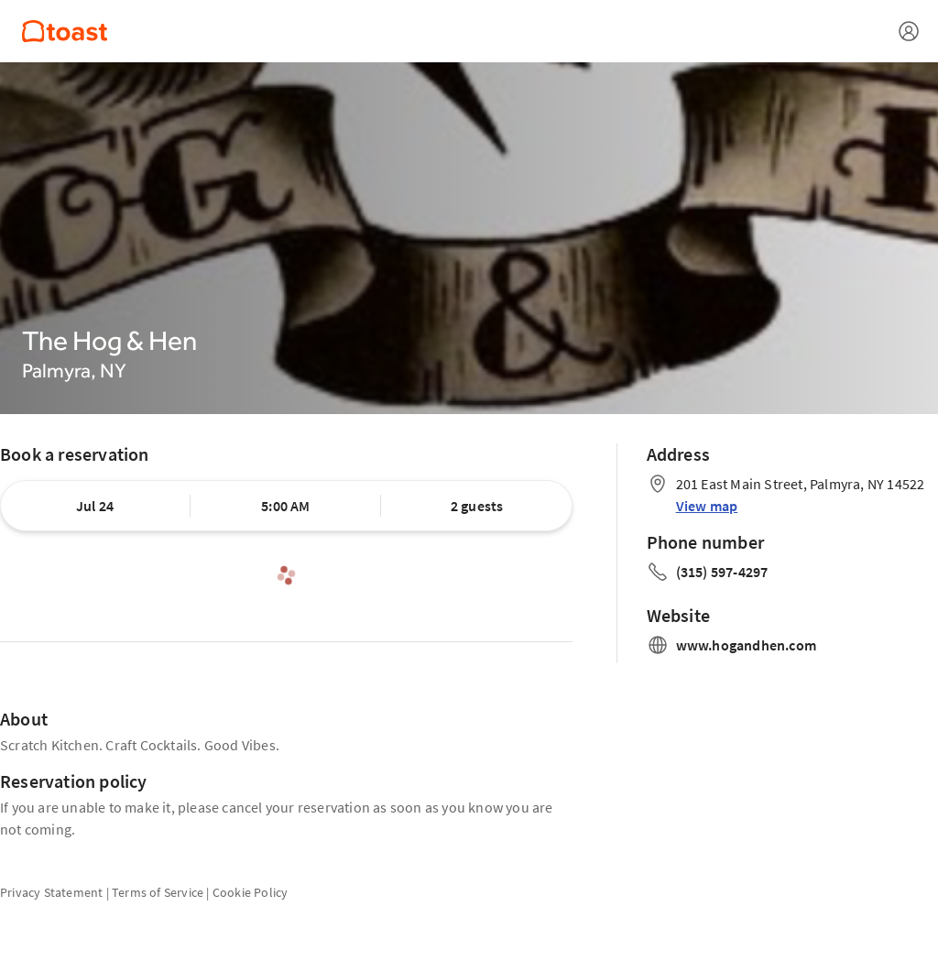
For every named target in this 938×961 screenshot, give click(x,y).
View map (707, 506)
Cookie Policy (251, 892)
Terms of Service (157, 892)
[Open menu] (908, 31)
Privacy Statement (51, 892)
